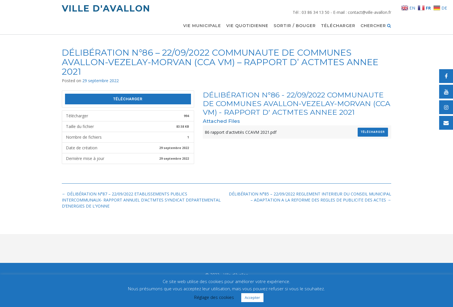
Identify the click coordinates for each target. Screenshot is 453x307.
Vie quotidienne (247, 26)
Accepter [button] (252, 297)
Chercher (376, 26)
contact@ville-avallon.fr (369, 12)
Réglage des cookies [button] (214, 297)
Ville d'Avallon (106, 8)
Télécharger (338, 26)
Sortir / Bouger (295, 26)
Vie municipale (202, 26)
